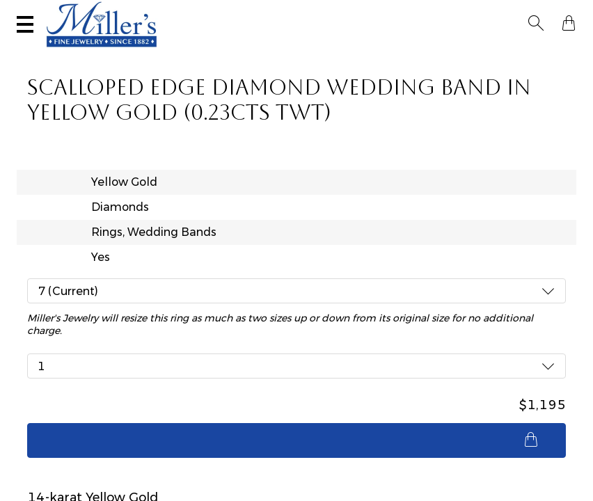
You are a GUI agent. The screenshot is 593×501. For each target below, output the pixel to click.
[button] (540, 12)
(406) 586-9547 (64, 12)
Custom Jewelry (540, 52)
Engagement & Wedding (336, 52)
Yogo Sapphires (176, 52)
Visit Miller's (149, 12)
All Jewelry (479, 52)
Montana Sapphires (249, 52)
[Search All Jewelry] (471, 12)
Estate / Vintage (419, 52)
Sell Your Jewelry (244, 12)
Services (329, 12)
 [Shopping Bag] (564, 12)
